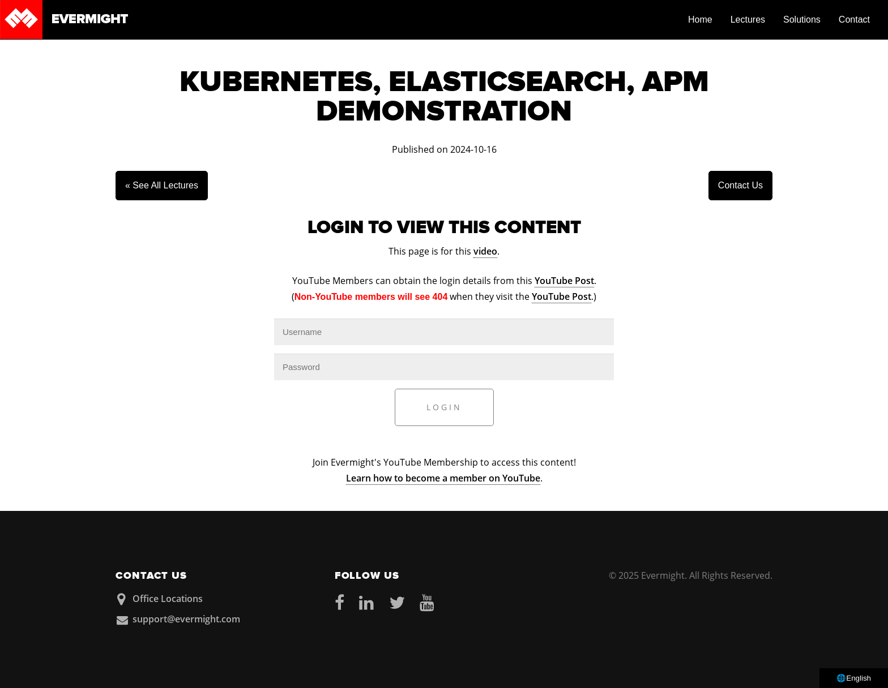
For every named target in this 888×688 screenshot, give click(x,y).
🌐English (853, 678)
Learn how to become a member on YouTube (443, 478)
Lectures (748, 19)
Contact (854, 19)
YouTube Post (564, 280)
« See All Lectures (161, 185)
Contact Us (740, 185)
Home (700, 19)
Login (444, 407)
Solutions (802, 19)
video (485, 251)
